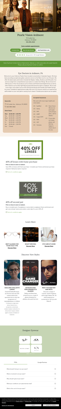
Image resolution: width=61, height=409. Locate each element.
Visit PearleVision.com (43, 50)
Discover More (12, 248)
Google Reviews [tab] (42, 362)
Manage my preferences (8, 405)
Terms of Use (28, 401)
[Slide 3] (33, 354)
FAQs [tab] (15, 362)
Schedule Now (15, 50)
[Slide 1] (27, 354)
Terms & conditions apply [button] (14, 172)
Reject (33, 405)
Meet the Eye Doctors (28, 50)
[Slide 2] (30, 354)
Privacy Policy (19, 401)
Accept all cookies (51, 405)
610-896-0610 (30, 42)
